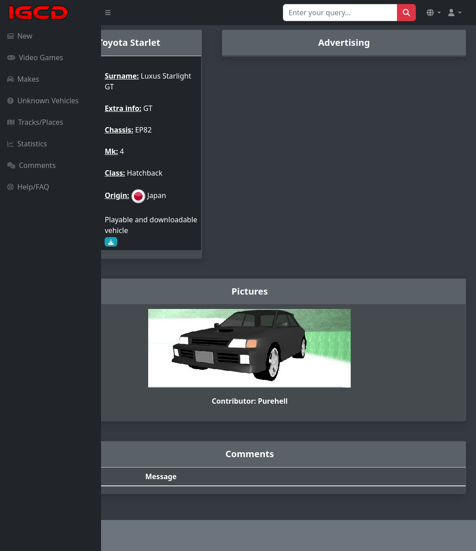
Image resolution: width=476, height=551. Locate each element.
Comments (31, 165)
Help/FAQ (28, 187)
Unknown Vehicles (43, 101)
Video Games (35, 57)
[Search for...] (340, 12)
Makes (23, 79)
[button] (434, 13)
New (19, 36)
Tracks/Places (35, 122)
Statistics (27, 144)
